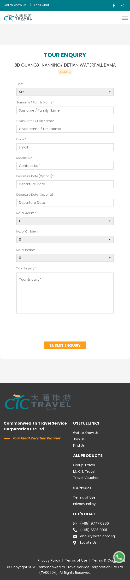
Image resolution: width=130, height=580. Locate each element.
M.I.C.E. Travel (84, 471)
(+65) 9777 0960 (91, 523)
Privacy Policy (84, 503)
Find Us (79, 445)
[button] (126, 18)
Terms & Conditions (108, 560)
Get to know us (15, 5)
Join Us (79, 439)
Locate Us (84, 542)
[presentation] (65, 328)
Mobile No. (23, 158)
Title (19, 84)
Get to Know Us (86, 432)
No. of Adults (25, 213)
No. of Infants (25, 250)
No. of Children (27, 231)
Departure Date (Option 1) (34, 176)
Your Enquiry (25, 268)
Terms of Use (84, 497)
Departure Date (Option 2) (34, 195)
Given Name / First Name (34, 121)
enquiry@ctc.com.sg (94, 536)
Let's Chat (41, 5)
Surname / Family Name (34, 102)
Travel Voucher (86, 477)
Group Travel (84, 465)
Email (20, 139)
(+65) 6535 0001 (90, 530)
